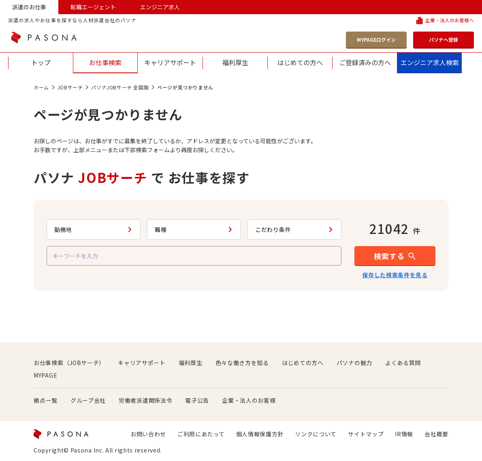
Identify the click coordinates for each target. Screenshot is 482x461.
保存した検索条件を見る (395, 275)
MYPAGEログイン (376, 39)
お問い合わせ (148, 434)
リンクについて (316, 434)
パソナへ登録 (443, 39)
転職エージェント (93, 7)
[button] (394, 256)
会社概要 (436, 434)
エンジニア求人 (160, 7)
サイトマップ (366, 434)
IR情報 (404, 434)
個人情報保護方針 (260, 434)
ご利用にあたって (201, 434)
